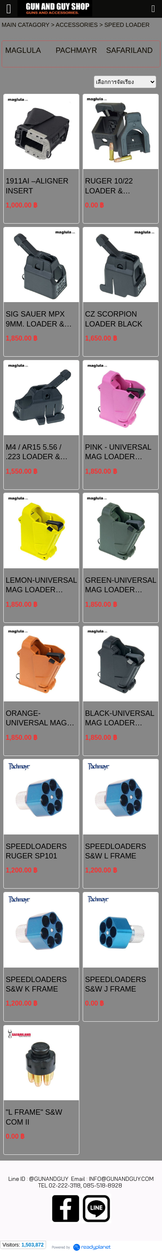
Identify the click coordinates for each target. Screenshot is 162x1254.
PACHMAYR (76, 50)
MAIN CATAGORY (25, 24)
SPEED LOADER (127, 24)
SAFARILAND (129, 50)
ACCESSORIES (77, 24)
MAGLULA (23, 50)
